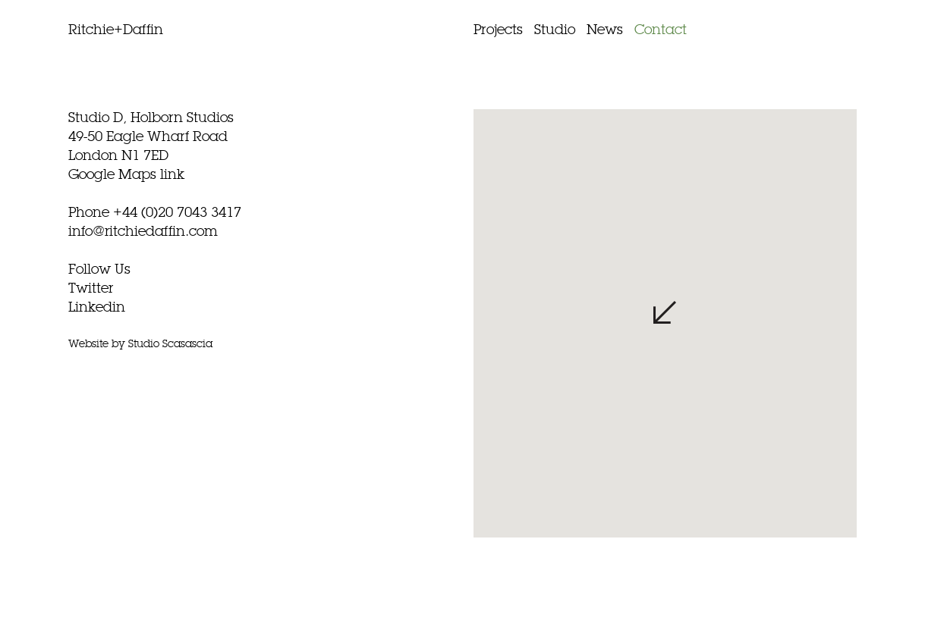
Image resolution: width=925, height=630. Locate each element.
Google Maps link (126, 175)
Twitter (90, 289)
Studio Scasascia (170, 344)
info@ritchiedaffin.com (143, 232)
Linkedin (96, 308)
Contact (660, 30)
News (605, 30)
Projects (498, 30)
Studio (554, 30)
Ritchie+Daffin (115, 30)
